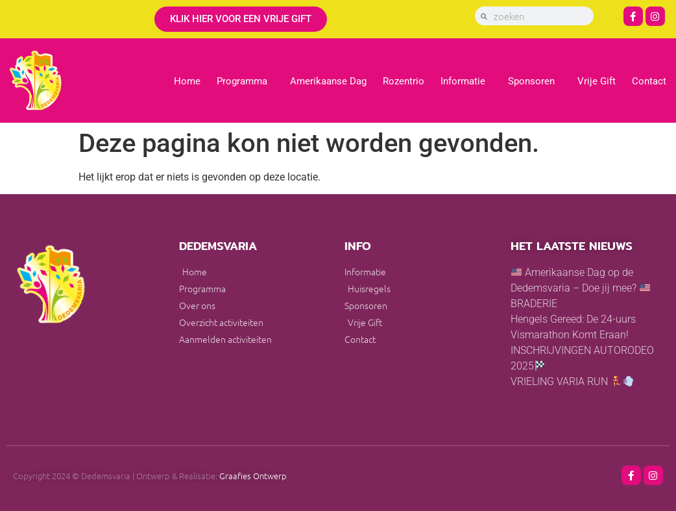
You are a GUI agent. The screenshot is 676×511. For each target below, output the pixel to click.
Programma (245, 81)
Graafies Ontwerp (253, 475)
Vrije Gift (596, 81)
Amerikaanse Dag (328, 81)
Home (187, 81)
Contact (649, 81)
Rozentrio (403, 81)
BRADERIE (534, 303)
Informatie (466, 81)
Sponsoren (534, 81)
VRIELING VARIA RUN (572, 381)
